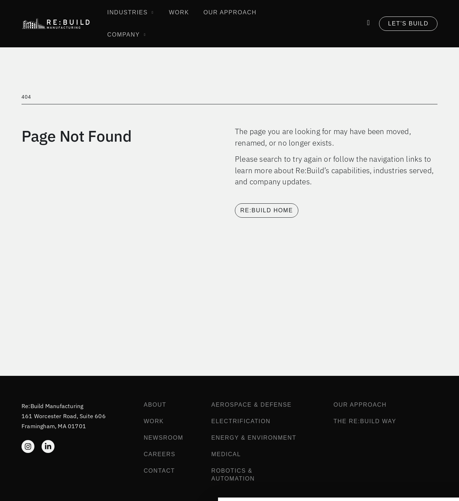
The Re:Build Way (364, 421)
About (155, 405)
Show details (107, 487)
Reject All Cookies (399, 476)
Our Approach (360, 405)
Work (154, 421)
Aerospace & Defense (251, 405)
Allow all (399, 455)
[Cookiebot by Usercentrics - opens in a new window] (46, 487)
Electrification (240, 421)
